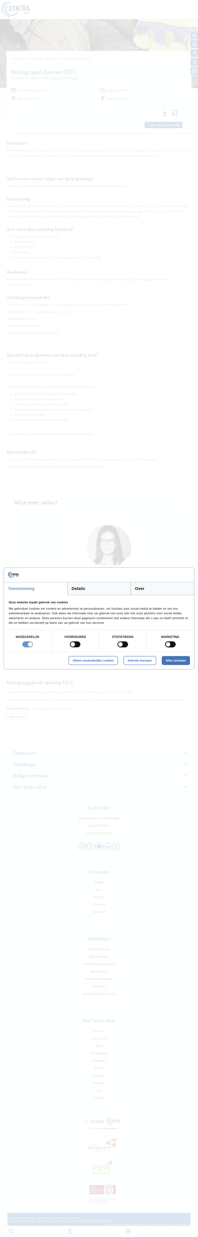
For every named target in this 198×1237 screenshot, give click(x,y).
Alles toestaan (176, 660)
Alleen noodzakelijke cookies (93, 660)
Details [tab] (78, 588)
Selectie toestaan (140, 660)
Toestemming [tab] (21, 588)
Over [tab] (139, 588)
